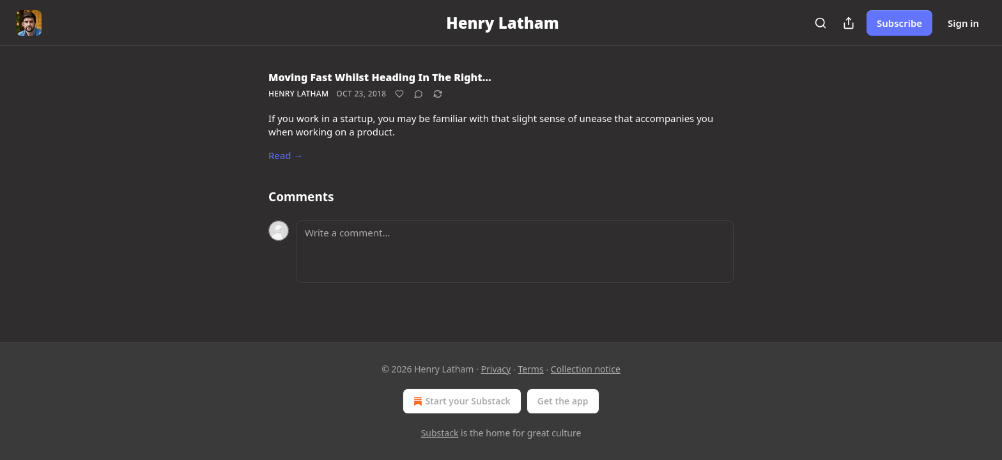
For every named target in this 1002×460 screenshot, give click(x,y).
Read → (285, 155)
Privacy (496, 369)
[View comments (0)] (418, 94)
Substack (440, 433)
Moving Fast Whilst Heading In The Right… (379, 77)
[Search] (820, 23)
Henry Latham (298, 93)
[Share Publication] (848, 23)
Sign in (963, 23)
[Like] (399, 94)
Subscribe (899, 23)
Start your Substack (460, 401)
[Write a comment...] (515, 251)
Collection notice (585, 369)
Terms (530, 369)
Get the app (563, 401)
